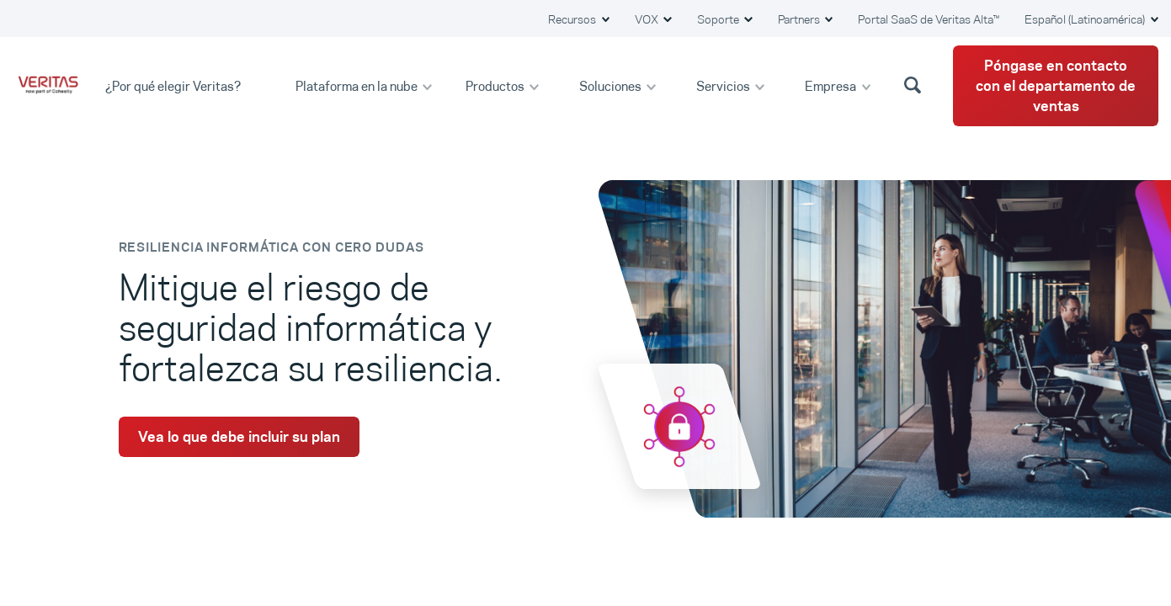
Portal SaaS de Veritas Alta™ (928, 19)
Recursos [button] (573, 19)
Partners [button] (800, 19)
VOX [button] (648, 19)
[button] (915, 84)
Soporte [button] (719, 19)
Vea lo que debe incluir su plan (239, 437)
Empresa (832, 85)
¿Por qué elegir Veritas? (174, 85)
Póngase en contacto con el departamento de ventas (1056, 86)
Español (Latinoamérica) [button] (1086, 19)
